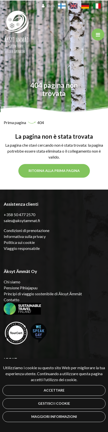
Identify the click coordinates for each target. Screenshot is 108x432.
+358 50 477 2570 (19, 214)
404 (40, 122)
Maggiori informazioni (54, 416)
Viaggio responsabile (22, 248)
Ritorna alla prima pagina (54, 170)
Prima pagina (15, 122)
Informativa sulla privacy (25, 236)
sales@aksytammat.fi (22, 220)
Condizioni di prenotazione (26, 230)
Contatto (11, 299)
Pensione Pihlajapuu (20, 287)
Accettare (54, 390)
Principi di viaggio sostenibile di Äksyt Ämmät (43, 293)
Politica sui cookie (19, 242)
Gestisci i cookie (54, 403)
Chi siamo (12, 281)
